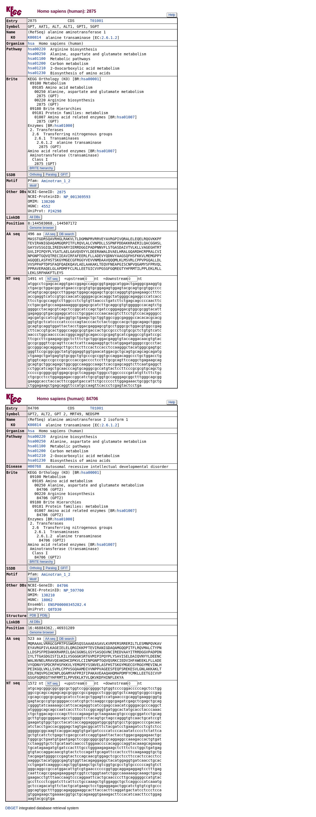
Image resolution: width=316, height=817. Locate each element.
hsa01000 (63, 126)
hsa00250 (36, 54)
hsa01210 (36, 68)
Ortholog (36, 175)
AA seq (50, 234)
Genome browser (42, 228)
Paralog (51, 175)
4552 (45, 207)
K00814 (34, 38)
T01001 (96, 21)
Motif (33, 186)
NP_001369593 (77, 197)
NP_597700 (74, 592)
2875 (61, 192)
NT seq (52, 280)
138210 (48, 596)
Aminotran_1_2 (55, 181)
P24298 (55, 211)
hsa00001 (90, 79)
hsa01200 (36, 64)
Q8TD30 (55, 611)
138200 (48, 202)
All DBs (35, 218)
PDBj (43, 617)
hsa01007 (126, 117)
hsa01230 (36, 73)
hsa (31, 44)
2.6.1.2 (109, 38)
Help (171, 15)
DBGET (11, 809)
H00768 (34, 468)
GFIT (64, 175)
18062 (46, 601)
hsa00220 (36, 49)
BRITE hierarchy (41, 169)
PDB (33, 617)
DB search (66, 234)
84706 (62, 587)
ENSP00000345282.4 (67, 606)
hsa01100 (36, 59)
